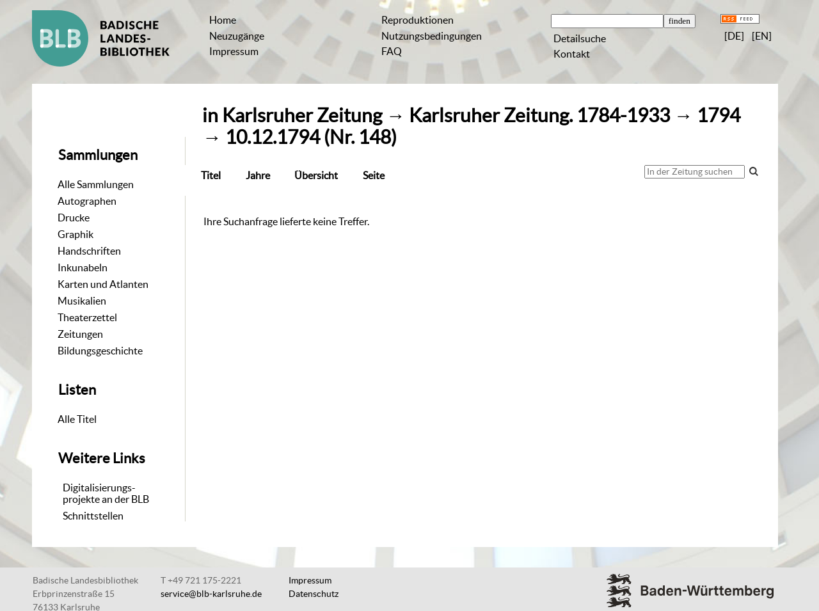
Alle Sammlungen (96, 184)
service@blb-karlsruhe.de (211, 594)
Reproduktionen (417, 20)
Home (222, 20)
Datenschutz (313, 594)
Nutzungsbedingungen (431, 36)
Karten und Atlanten (103, 284)
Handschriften (89, 251)
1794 (718, 115)
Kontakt (571, 54)
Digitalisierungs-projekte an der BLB (106, 493)
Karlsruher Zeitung (302, 115)
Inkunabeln (82, 267)
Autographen (87, 201)
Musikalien (82, 300)
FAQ (391, 51)
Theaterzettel (87, 317)
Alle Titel (77, 419)
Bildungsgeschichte (100, 350)
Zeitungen (80, 334)
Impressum (233, 51)
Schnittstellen (93, 515)
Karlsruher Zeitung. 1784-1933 (539, 115)
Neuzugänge (236, 36)
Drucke (74, 217)
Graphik (75, 234)
